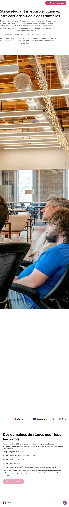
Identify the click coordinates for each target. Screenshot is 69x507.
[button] (35, 3)
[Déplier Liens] (65, 503)
